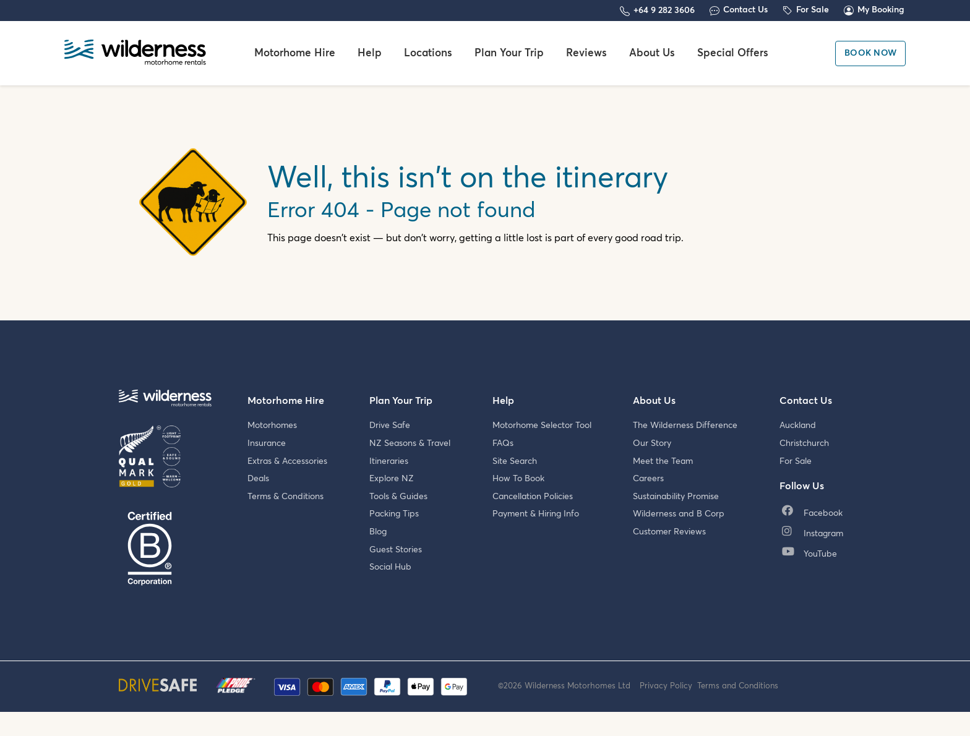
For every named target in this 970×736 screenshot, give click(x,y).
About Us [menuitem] (652, 53)
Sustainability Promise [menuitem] (676, 496)
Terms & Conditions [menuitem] (285, 496)
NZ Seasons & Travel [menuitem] (409, 443)
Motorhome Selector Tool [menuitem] (541, 425)
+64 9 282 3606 (664, 10)
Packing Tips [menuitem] (394, 514)
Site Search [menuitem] (514, 461)
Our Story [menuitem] (652, 443)
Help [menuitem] (370, 53)
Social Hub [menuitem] (390, 567)
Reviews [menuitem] (586, 53)
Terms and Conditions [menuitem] (737, 697)
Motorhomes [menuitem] (272, 425)
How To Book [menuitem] (518, 478)
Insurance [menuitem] (266, 443)
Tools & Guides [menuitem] (398, 496)
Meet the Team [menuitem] (663, 461)
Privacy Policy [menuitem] (668, 697)
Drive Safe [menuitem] (389, 425)
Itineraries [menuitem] (388, 461)
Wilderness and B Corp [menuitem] (678, 514)
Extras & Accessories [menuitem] (287, 461)
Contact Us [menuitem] (805, 401)
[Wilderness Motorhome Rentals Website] (135, 53)
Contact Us (745, 10)
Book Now (870, 53)
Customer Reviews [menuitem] (669, 532)
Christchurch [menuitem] (804, 443)
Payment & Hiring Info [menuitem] (535, 514)
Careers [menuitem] (648, 478)
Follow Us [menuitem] (801, 486)
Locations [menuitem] (428, 53)
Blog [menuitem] (378, 532)
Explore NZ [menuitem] (391, 478)
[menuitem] (815, 514)
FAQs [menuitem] (502, 443)
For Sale (812, 10)
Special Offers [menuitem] (732, 53)
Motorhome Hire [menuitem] (294, 53)
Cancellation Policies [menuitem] (532, 496)
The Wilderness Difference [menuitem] (685, 425)
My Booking (880, 10)
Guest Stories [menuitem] (395, 550)
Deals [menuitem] (258, 478)
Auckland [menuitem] (797, 425)
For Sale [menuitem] (795, 461)
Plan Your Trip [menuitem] (509, 53)
